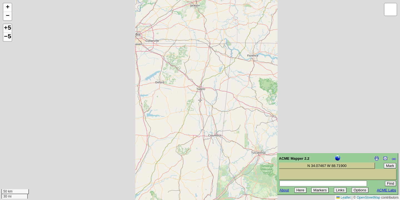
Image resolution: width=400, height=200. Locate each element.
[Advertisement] (29, 160)
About (284, 190)
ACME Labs (386, 190)
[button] (7, 7)
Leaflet (343, 197)
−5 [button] (7, 37)
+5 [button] (7, 28)
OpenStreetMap (368, 197)
